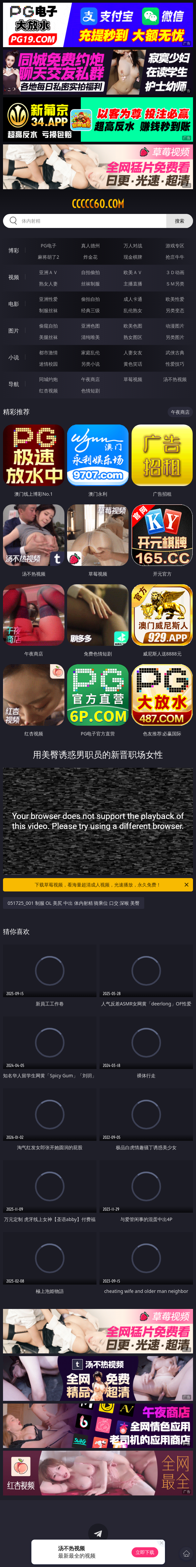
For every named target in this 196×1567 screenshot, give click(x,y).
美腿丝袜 (48, 337)
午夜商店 (90, 379)
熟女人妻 (48, 283)
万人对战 (133, 245)
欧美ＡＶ (133, 272)
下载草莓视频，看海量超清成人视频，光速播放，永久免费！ (112, 885)
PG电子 (48, 245)
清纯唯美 (90, 337)
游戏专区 (175, 245)
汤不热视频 (175, 379)
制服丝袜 (48, 310)
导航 (13, 384)
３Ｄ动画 (175, 272)
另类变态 (175, 310)
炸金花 (90, 257)
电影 (13, 304)
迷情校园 (48, 364)
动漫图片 (175, 326)
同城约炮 (48, 379)
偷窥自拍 (48, 326)
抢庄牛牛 (175, 257)
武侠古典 (175, 352)
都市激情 (48, 352)
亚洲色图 (90, 326)
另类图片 (175, 337)
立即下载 (145, 1552)
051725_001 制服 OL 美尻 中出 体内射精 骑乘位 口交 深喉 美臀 (74, 903)
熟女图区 (133, 337)
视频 (13, 277)
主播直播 (133, 283)
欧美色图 (133, 326)
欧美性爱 (175, 299)
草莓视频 (133, 379)
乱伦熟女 (133, 310)
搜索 (179, 221)
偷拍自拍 (90, 299)
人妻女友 (133, 352)
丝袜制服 (90, 283)
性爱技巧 (175, 364)
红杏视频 (48, 390)
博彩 (13, 250)
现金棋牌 (133, 257)
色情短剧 (90, 390)
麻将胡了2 (48, 257)
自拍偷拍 (90, 272)
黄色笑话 (133, 364)
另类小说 (90, 364)
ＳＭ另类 (175, 283)
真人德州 (90, 245)
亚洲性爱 (48, 299)
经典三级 (90, 310)
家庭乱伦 (90, 352)
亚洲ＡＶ (48, 272)
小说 (13, 357)
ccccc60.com (98, 204)
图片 (13, 330)
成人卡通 (133, 299)
